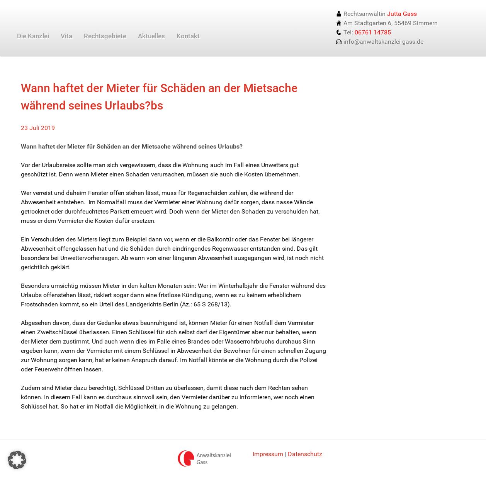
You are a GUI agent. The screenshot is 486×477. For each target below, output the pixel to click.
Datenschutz (305, 454)
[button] (17, 460)
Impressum (268, 454)
